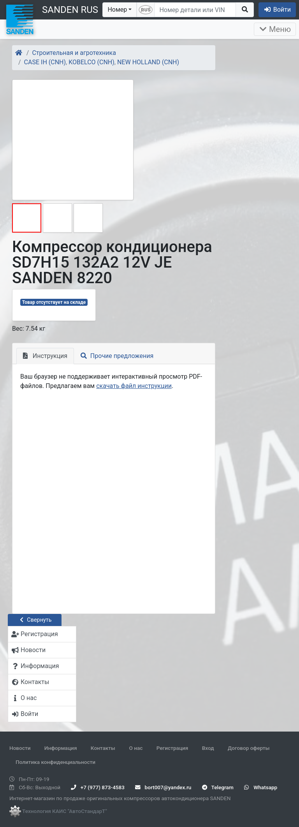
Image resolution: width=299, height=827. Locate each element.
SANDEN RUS (70, 9)
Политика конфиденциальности (55, 762)
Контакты (103, 748)
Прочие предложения (117, 356)
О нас (135, 748)
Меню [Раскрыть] (275, 29)
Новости (19, 748)
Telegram (218, 787)
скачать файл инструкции (134, 386)
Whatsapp (260, 787)
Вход (208, 748)
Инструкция (45, 356)
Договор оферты (248, 748)
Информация (60, 748)
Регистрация (172, 748)
